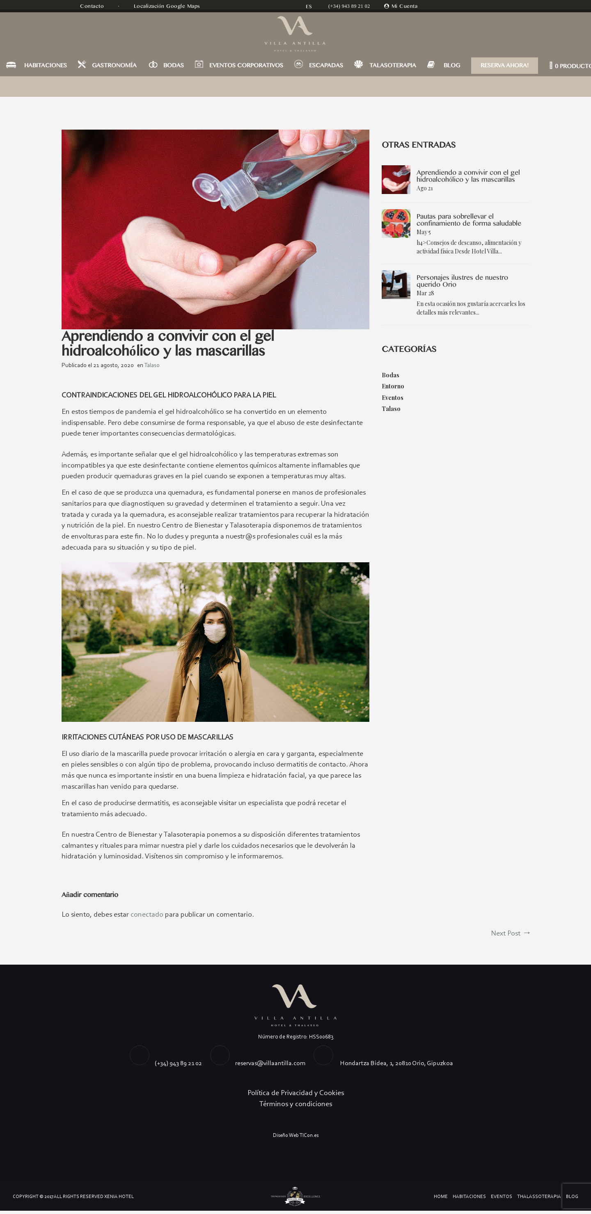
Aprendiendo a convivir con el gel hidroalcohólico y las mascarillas (468, 176)
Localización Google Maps (168, 6)
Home (441, 1200)
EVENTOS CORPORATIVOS (246, 68)
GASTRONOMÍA (114, 68)
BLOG (452, 68)
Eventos (392, 397)
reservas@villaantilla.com (270, 1066)
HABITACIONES (45, 68)
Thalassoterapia (539, 1200)
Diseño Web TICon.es (295, 1139)
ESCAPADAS (326, 68)
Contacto (93, 6)
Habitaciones (469, 1200)
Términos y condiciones (295, 1107)
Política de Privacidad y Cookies (295, 1096)
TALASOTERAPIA (392, 68)
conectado (147, 917)
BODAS (173, 68)
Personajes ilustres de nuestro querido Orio (462, 281)
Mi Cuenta (405, 6)
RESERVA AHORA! (505, 68)
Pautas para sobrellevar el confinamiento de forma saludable (469, 220)
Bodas (390, 375)
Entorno (393, 386)
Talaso (152, 365)
